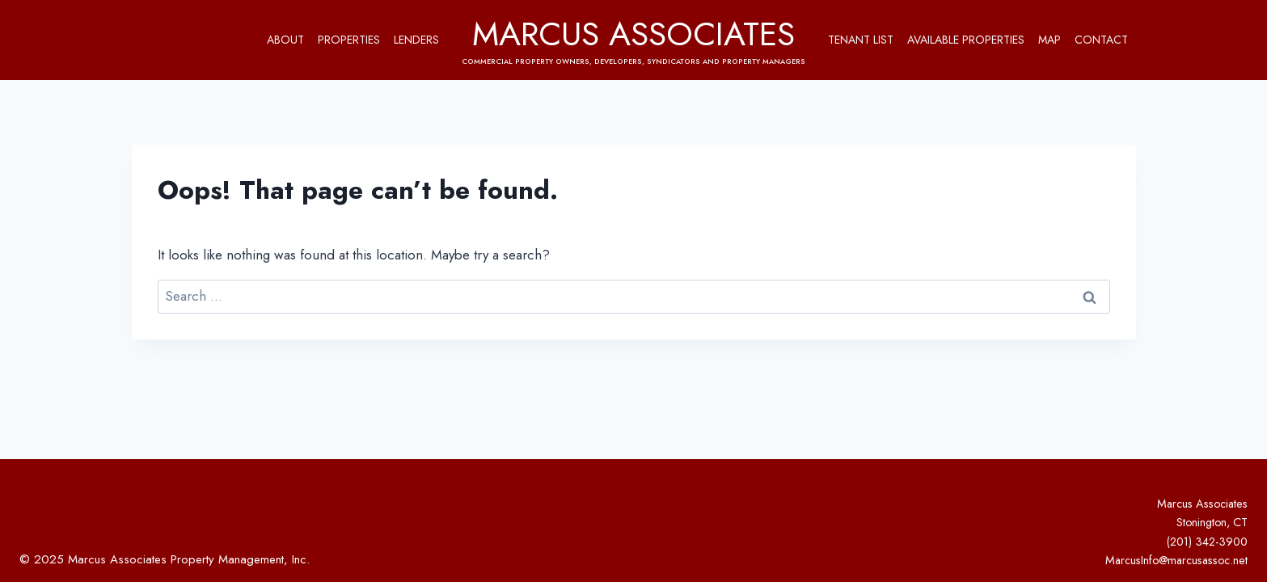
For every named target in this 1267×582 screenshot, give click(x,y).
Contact (1101, 40)
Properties (349, 40)
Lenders (416, 40)
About (285, 40)
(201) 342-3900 (1207, 542)
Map (1049, 40)
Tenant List (860, 40)
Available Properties (965, 40)
